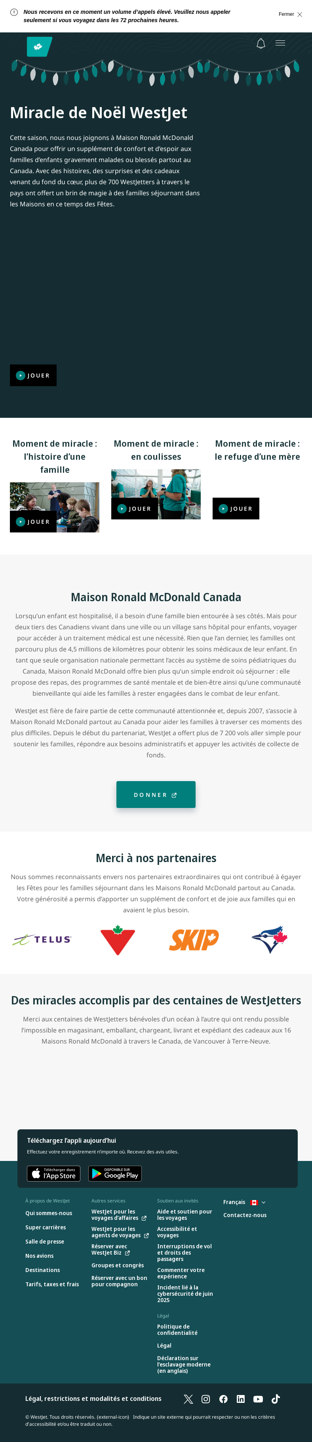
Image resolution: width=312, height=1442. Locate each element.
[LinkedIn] (240, 1398)
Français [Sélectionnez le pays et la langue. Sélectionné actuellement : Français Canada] (244, 1202)
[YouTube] (258, 1398)
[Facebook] (223, 1398)
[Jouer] (156, 304)
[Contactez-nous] (244, 1215)
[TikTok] (275, 1398)
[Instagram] (206, 1398)
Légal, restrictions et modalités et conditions (93, 1398)
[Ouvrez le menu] (280, 42)
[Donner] (156, 794)
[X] (188, 1398)
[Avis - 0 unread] (261, 43)
